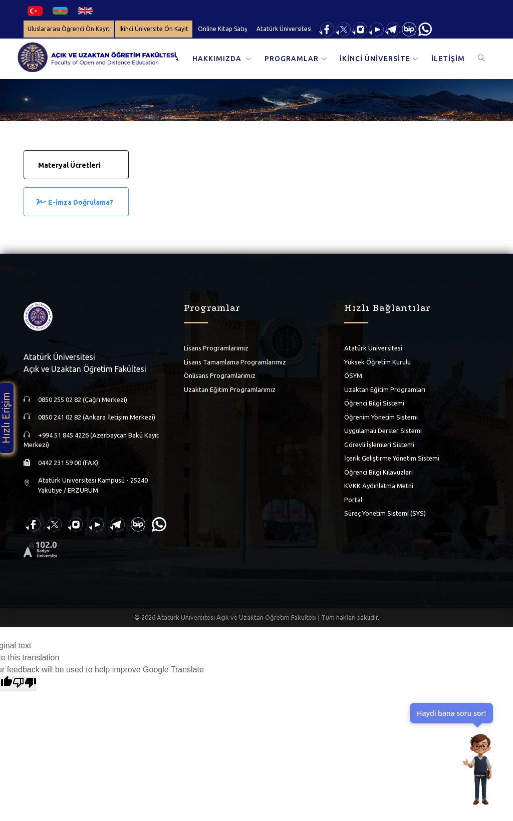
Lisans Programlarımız (216, 347)
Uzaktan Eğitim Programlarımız (230, 389)
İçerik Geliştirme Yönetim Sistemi (391, 458)
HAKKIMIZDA (217, 59)
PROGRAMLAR (292, 59)
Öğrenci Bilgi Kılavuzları (378, 472)
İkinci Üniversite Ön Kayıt (153, 29)
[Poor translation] (25, 683)
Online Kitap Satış (222, 29)
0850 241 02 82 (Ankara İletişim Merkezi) (96, 417)
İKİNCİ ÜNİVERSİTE (375, 59)
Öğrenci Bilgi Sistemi (374, 402)
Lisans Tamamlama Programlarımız (235, 361)
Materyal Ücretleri (69, 165)
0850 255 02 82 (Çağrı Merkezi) (82, 399)
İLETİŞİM (448, 59)
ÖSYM (353, 375)
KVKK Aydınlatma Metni (378, 485)
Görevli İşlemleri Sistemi (379, 444)
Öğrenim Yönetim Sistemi (381, 417)
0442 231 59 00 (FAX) (68, 462)
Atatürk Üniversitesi (284, 29)
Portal (353, 499)
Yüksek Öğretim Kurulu (377, 361)
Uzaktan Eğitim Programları (384, 389)
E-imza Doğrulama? (80, 202)
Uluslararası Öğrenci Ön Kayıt (69, 29)
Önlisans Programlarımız (219, 375)
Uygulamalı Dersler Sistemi (383, 430)
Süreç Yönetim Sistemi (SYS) (385, 513)
